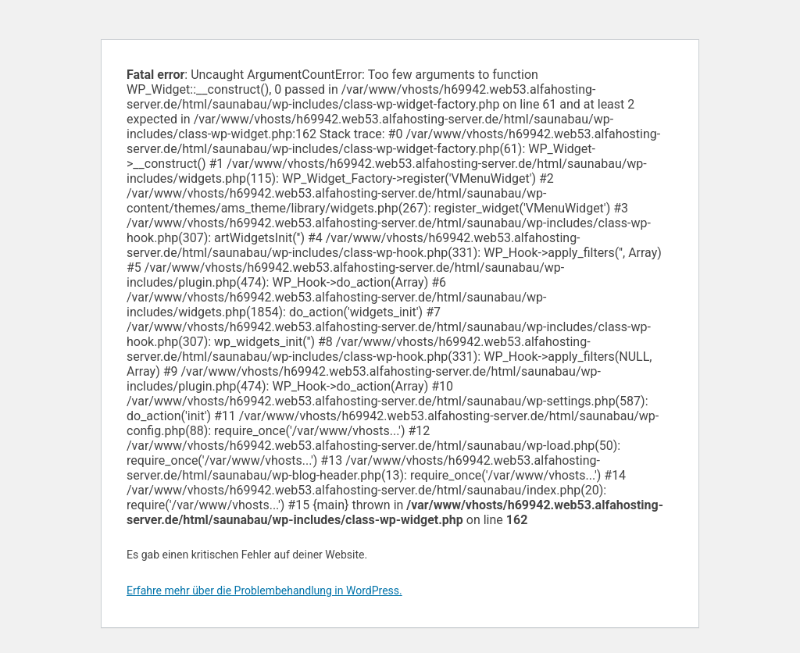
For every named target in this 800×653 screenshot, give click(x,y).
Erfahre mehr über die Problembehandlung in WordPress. (264, 590)
